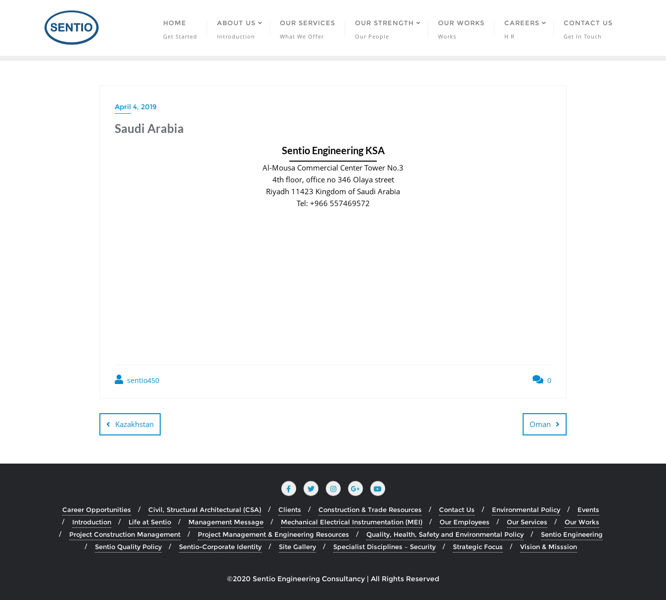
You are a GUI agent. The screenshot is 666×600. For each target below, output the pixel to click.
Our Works (582, 522)
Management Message (226, 522)
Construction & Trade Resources (370, 510)
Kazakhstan (134, 424)
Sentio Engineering (572, 534)
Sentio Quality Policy (128, 547)
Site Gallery (297, 547)
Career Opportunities (96, 510)
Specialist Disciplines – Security (384, 547)
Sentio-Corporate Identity (220, 547)
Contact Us (457, 510)
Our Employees (464, 522)
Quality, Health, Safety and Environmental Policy (445, 534)
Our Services (527, 522)
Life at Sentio (150, 522)
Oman (540, 424)
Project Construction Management (124, 534)
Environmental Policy (526, 510)
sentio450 (137, 380)
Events (588, 510)
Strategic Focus (478, 547)
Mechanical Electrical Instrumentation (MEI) (351, 522)
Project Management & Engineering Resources (273, 534)
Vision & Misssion (548, 547)
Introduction (91, 522)
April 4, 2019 (136, 106)
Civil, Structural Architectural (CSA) (204, 510)
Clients (289, 510)
